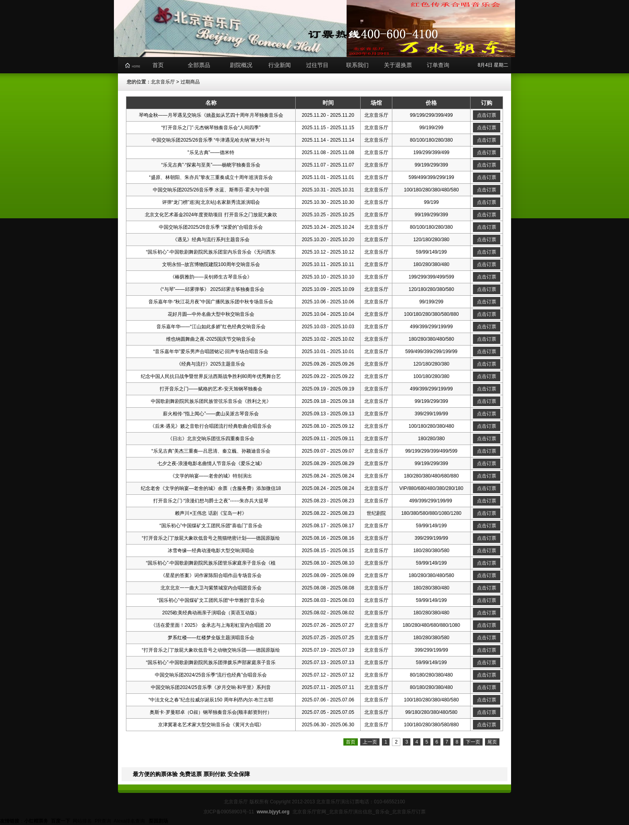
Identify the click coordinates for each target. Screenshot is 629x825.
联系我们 (357, 65)
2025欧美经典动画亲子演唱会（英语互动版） (211, 613)
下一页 (473, 742)
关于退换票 (398, 65)
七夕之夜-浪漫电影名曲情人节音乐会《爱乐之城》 (211, 463)
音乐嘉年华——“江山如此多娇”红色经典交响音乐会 (211, 326)
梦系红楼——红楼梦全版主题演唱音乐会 (211, 637)
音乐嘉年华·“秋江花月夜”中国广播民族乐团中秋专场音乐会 (210, 302)
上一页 (370, 742)
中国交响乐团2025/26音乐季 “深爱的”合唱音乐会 (211, 227)
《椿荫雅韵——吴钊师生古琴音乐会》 (211, 277)
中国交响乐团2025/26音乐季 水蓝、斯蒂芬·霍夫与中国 (211, 190)
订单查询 (438, 65)
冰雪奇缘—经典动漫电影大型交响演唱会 (211, 550)
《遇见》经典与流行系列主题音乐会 (211, 239)
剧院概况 (241, 65)
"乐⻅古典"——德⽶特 (210, 152)
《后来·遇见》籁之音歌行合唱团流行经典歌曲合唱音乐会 (211, 426)
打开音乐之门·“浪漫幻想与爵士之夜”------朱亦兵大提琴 (210, 501)
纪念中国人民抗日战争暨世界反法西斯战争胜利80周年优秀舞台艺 (211, 376)
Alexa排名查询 (130, 821)
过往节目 (317, 65)
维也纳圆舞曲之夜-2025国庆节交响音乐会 (211, 339)
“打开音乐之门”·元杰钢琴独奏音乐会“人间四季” (210, 127)
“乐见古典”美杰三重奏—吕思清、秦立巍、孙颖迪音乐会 (211, 451)
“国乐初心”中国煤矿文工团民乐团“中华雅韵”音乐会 (211, 600)
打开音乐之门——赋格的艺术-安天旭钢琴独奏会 (211, 389)
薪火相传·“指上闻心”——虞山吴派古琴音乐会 (211, 414)
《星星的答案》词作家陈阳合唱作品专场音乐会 (211, 575)
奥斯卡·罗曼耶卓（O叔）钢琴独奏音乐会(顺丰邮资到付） (211, 712)
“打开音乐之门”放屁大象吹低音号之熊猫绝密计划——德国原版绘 (211, 538)
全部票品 (199, 65)
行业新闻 (279, 65)
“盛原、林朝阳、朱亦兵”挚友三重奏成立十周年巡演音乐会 (211, 177)
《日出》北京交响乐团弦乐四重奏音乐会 (211, 438)
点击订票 (486, 115)
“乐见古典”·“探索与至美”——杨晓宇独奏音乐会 (210, 165)
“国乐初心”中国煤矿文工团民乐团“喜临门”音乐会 (211, 525)
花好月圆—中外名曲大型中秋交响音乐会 (211, 314)
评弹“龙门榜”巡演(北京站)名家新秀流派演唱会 (211, 202)
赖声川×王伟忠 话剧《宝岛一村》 (210, 513)
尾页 (492, 742)
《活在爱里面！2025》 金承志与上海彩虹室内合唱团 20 (211, 625)
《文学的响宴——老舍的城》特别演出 (211, 476)
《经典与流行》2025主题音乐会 (211, 364)
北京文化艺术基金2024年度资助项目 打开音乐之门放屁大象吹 (211, 214)
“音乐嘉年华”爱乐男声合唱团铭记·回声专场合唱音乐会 (210, 351)
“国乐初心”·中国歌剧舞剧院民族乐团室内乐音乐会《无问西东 (211, 252)
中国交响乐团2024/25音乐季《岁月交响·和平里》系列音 (211, 687)
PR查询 (103, 821)
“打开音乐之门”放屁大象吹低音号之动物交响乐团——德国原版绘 (211, 650)
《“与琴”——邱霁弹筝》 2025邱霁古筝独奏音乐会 (211, 289)
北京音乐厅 (163, 82)
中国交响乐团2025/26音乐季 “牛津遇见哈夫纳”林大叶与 (211, 140)
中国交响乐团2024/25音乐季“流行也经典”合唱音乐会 (211, 675)
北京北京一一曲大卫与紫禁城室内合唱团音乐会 (211, 588)
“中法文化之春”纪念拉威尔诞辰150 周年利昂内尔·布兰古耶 (210, 700)
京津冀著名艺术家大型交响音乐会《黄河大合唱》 (211, 724)
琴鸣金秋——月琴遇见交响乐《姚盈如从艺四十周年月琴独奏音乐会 (211, 115)
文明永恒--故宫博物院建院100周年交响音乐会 (211, 264)
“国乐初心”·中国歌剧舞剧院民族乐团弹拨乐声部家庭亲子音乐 (211, 662)
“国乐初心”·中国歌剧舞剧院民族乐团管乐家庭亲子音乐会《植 (211, 563)
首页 (158, 65)
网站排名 (82, 821)
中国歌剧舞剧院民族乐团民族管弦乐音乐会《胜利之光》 (211, 401)
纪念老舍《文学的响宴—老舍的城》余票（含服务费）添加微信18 (211, 488)
